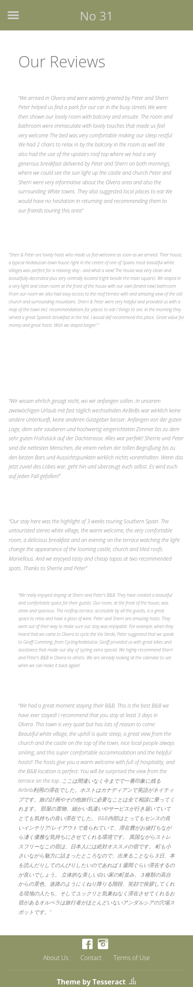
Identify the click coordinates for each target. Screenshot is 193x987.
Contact (91, 958)
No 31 (96, 16)
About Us (55, 958)
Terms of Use (131, 958)
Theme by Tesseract (91, 982)
